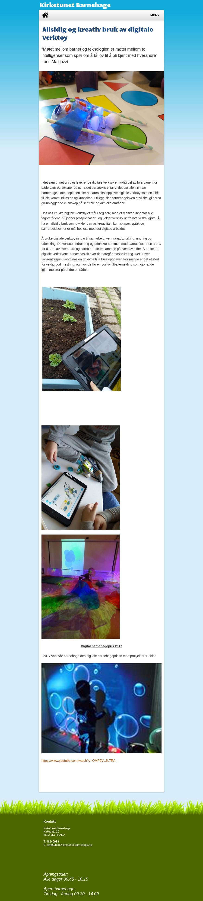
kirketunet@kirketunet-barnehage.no (69, 844)
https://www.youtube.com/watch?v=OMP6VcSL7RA (78, 760)
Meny (154, 15)
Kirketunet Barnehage (75, 5)
